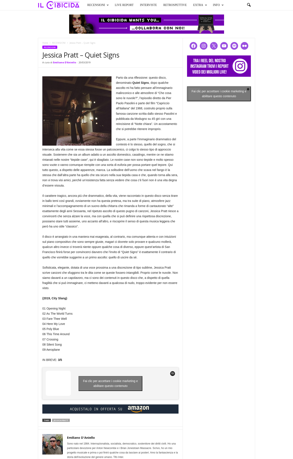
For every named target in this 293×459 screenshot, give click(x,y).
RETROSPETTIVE (175, 5)
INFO (218, 5)
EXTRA (200, 5)
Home (45, 42)
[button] (248, 5)
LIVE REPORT (124, 5)
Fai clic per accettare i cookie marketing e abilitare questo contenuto (110, 383)
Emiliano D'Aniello (64, 62)
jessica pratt (61, 420)
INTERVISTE (148, 5)
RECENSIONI (98, 5)
